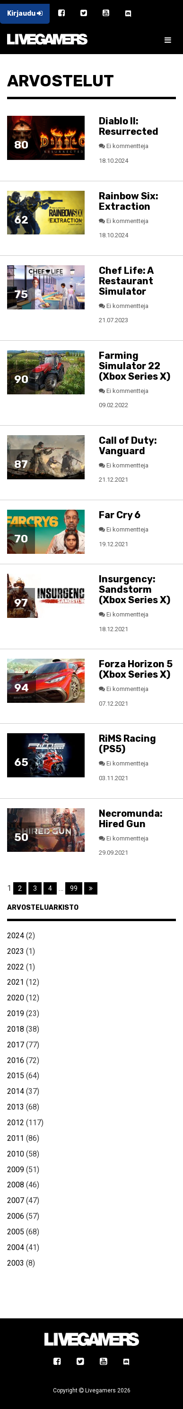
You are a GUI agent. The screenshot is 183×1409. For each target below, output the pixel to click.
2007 (15, 1200)
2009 (15, 1169)
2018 (15, 1029)
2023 (15, 951)
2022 (15, 966)
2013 (15, 1106)
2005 (15, 1231)
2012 (15, 1122)
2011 (15, 1138)
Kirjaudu (25, 13)
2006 (15, 1216)
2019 (15, 1013)
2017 (15, 1044)
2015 (15, 1075)
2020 (15, 997)
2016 (15, 1060)
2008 (15, 1184)
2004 (15, 1247)
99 (74, 888)
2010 (15, 1153)
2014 (15, 1091)
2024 (15, 935)
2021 (15, 982)
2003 (15, 1263)
